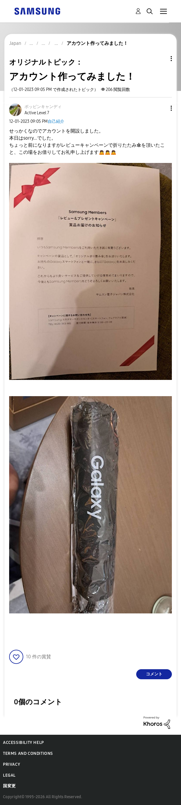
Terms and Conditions (28, 753)
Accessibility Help (23, 742)
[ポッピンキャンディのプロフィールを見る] (43, 106)
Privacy (11, 764)
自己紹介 (56, 121)
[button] (161, 108)
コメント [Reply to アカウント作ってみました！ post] (154, 674)
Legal (9, 775)
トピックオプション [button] (161, 58)
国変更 (9, 785)
